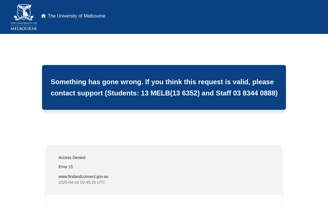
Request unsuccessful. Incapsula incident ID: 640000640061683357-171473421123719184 (164, 103)
